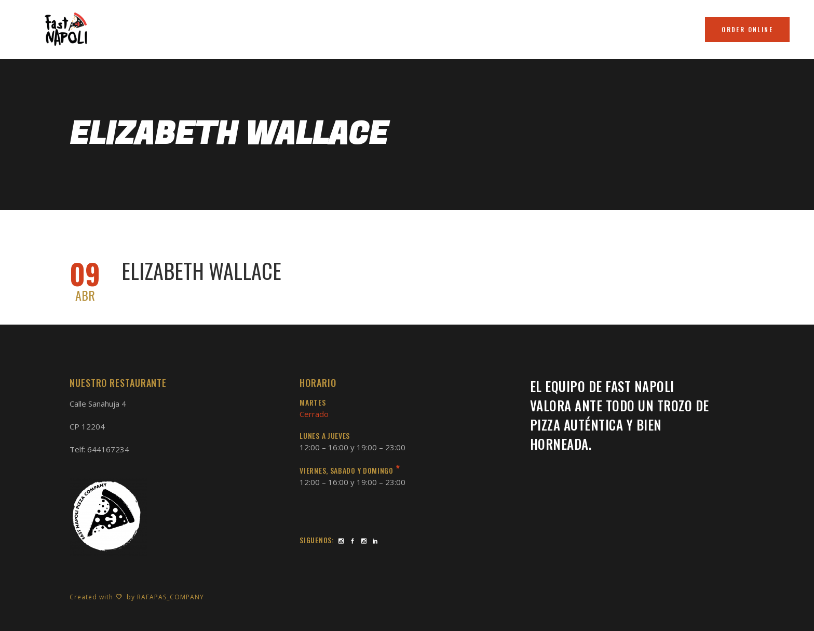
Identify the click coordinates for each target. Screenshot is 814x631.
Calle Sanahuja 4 (98, 403)
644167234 (108, 449)
